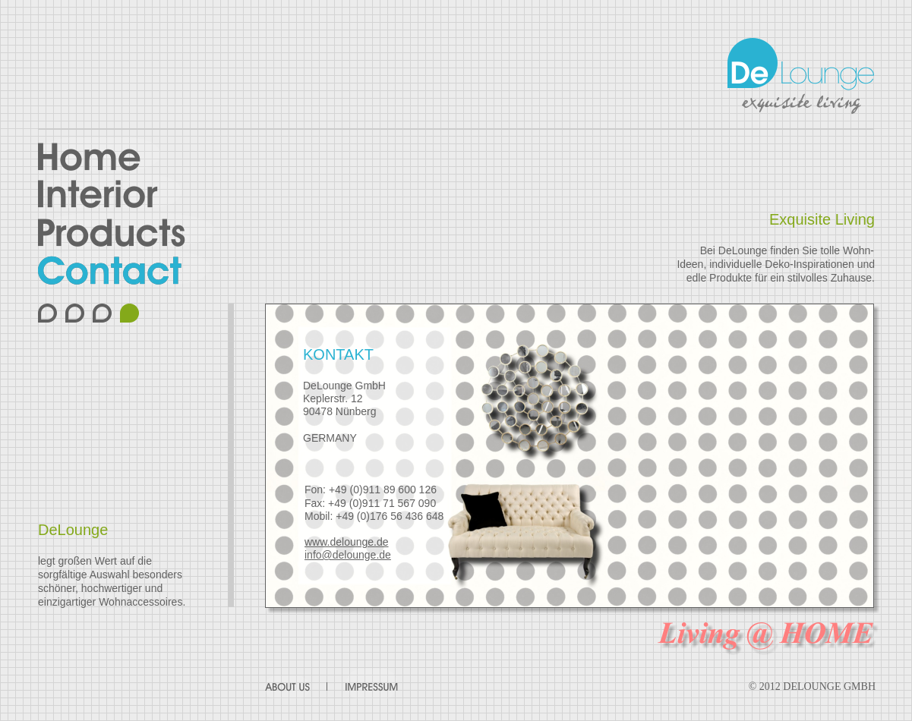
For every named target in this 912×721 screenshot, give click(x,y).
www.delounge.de (347, 542)
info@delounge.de (348, 555)
